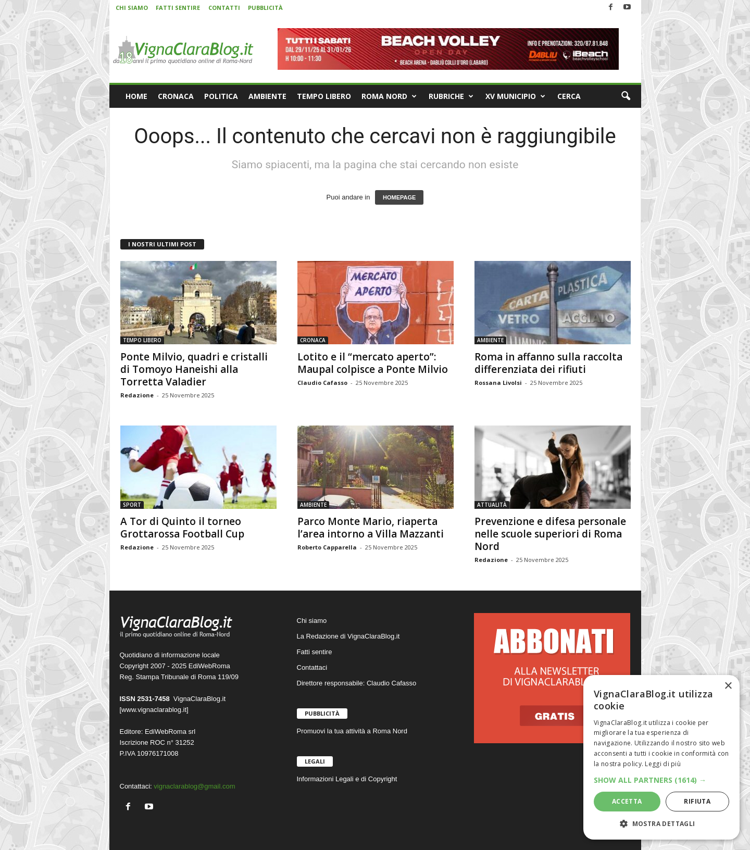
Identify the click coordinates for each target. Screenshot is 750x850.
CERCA (569, 96)
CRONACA (176, 96)
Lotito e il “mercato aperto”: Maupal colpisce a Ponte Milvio (372, 363)
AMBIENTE (267, 96)
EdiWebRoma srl (170, 731)
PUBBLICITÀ (265, 7)
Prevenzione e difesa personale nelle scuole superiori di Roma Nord (550, 534)
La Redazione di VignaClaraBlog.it (348, 636)
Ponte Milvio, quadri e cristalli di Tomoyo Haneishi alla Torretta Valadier (194, 369)
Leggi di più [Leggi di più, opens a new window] (663, 763)
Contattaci (312, 667)
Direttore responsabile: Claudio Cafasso (357, 683)
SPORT (132, 504)
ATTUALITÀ (492, 504)
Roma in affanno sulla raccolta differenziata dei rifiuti (548, 363)
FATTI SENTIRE (178, 7)
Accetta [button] (627, 801)
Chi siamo (312, 620)
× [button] (728, 686)
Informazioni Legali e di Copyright (347, 779)
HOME (136, 96)
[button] (625, 96)
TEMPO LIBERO (324, 96)
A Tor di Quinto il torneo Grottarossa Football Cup (182, 528)
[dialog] (661, 757)
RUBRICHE (451, 96)
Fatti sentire (314, 652)
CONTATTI (224, 7)
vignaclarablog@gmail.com (194, 786)
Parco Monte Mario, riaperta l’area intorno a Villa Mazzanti (370, 528)
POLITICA (221, 96)
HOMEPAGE (399, 197)
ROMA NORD (389, 96)
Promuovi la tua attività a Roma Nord (352, 731)
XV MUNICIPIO (515, 96)
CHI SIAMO (132, 7)
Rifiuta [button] (697, 801)
